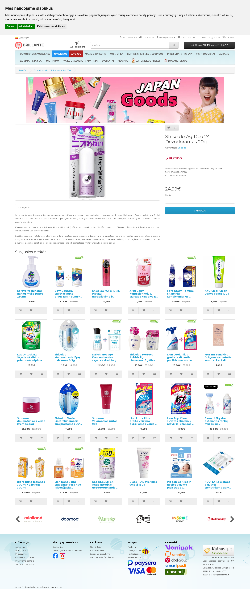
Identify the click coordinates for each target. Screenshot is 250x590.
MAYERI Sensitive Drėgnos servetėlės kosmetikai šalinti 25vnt (218, 359)
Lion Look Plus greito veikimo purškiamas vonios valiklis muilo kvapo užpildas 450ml (143, 424)
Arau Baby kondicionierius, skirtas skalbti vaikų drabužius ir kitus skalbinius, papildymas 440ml (144, 298)
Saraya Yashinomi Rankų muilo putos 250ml (30, 293)
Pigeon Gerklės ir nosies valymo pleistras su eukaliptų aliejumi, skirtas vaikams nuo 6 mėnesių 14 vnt (181, 489)
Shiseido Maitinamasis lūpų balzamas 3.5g (67, 357)
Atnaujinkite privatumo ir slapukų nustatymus (38, 587)
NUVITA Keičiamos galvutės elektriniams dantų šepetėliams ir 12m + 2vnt (219, 487)
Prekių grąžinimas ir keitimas (67, 550)
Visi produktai (97, 550)
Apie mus (20, 547)
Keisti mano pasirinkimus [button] (51, 26)
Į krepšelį (200, 210)
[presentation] (17, 519)
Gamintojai (96, 547)
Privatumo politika (24, 560)
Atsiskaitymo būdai (25, 557)
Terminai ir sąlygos (24, 564)
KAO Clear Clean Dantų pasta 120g (217, 292)
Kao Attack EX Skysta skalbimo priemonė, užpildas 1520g (30, 359)
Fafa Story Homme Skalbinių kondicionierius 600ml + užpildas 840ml (180, 296)
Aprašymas (24, 207)
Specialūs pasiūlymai (100, 554)
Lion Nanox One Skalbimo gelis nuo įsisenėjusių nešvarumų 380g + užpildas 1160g (68, 487)
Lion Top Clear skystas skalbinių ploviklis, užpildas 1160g (179, 422)
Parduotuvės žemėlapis (102, 557)
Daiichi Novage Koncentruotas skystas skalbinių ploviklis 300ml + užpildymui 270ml (104, 360)
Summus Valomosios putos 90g (105, 421)
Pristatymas (21, 554)
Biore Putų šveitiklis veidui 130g (143, 483)
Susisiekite (58, 547)
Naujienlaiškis (134, 557)
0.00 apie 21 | (209, 45)
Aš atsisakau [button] (26, 26)
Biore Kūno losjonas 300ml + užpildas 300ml (31, 484)
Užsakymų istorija (136, 550)
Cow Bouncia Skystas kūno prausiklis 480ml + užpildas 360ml (67, 295)
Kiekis (168, 195)
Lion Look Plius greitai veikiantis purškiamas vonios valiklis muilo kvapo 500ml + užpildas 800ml (180, 362)
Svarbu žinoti (21, 550)
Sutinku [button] (11, 26)
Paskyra (132, 547)
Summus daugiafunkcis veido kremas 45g (31, 421)
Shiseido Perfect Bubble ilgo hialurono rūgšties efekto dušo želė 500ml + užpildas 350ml (142, 362)
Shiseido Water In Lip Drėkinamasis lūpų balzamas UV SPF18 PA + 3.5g (67, 422)
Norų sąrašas (134, 554)
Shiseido (182, 147)
